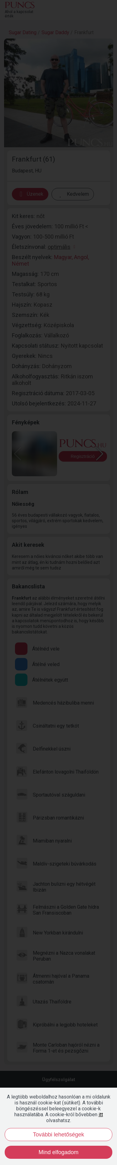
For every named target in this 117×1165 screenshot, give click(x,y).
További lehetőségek (58, 1134)
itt (101, 1114)
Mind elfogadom (58, 1152)
